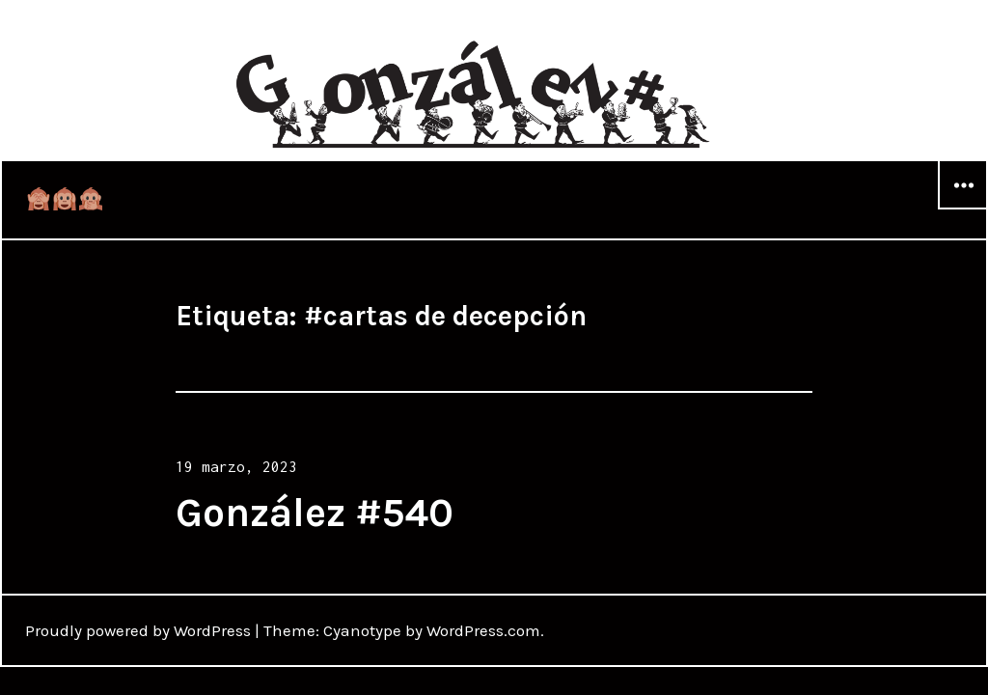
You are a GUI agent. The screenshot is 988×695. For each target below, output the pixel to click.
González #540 (314, 512)
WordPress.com (483, 630)
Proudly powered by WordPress (138, 630)
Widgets (963, 208)
